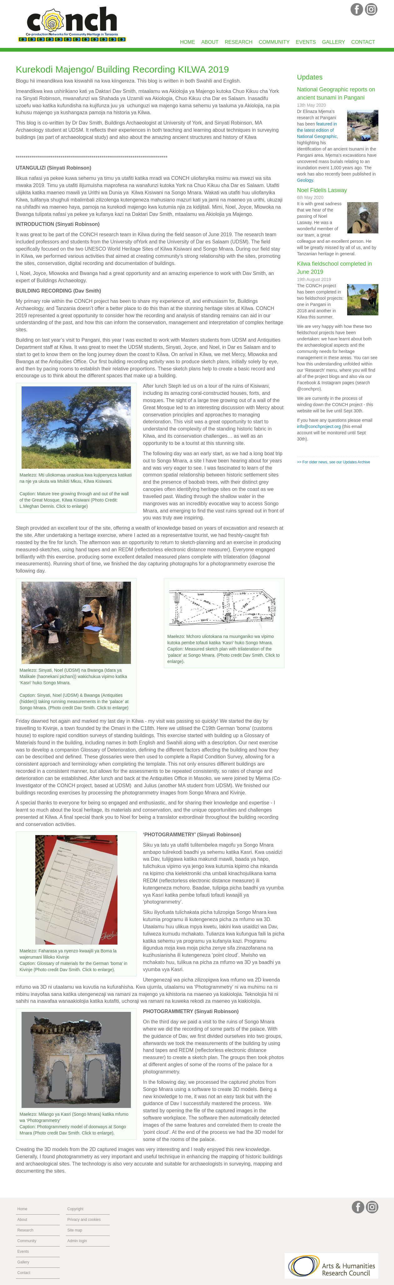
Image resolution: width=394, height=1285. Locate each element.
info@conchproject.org (319, 426)
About (209, 42)
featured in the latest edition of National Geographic (317, 130)
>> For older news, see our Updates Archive (333, 462)
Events (306, 42)
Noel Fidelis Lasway (322, 190)
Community (274, 42)
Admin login (77, 1241)
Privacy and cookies (84, 1219)
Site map (74, 1230)
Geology (305, 180)
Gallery (333, 42)
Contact (363, 42)
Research (238, 42)
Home (187, 42)
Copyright (75, 1209)
